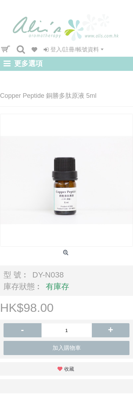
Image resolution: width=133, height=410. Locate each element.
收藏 (69, 369)
